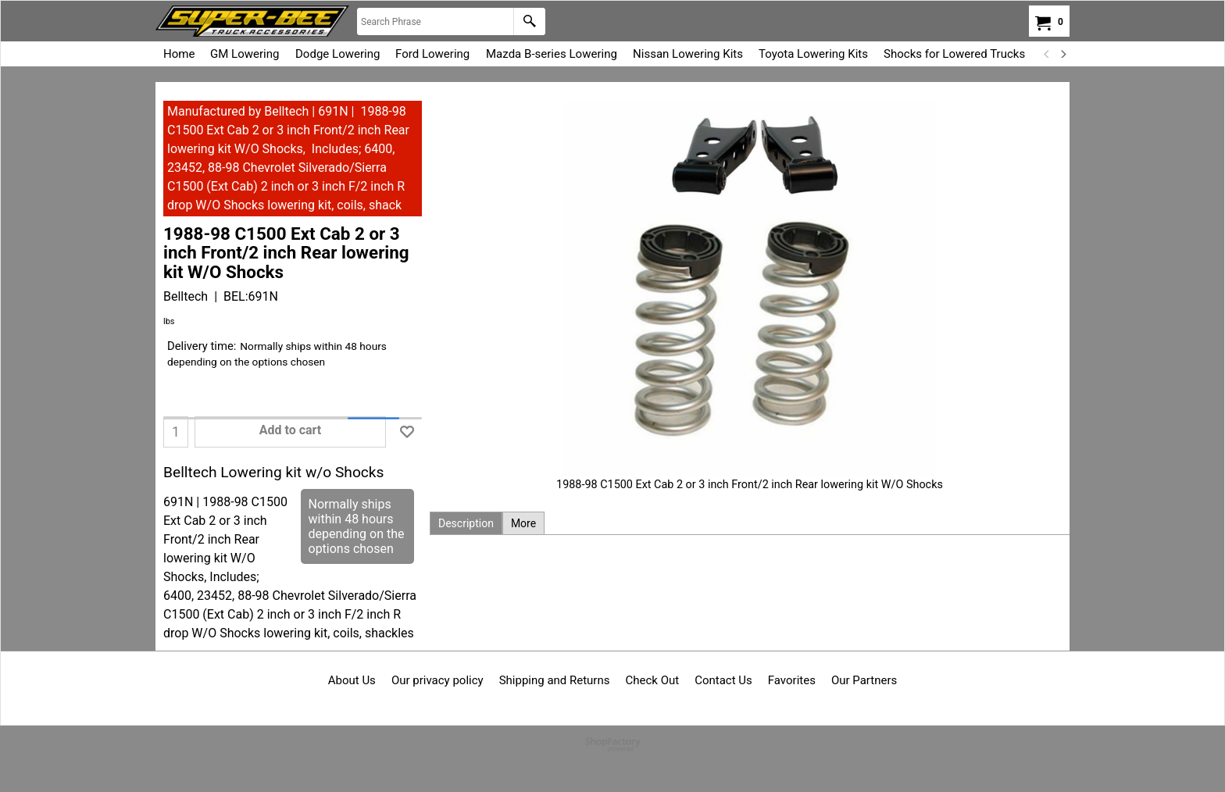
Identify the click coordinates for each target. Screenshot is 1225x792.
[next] (1062, 54)
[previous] (1047, 54)
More (523, 523)
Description (466, 523)
